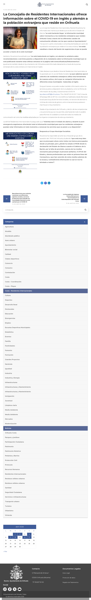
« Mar (5, 551)
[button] (87, 4)
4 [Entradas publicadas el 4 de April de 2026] (29, 534)
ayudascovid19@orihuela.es (50, 94)
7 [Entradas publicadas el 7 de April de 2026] (10, 537)
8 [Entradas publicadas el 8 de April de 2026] (15, 537)
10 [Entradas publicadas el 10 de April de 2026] (24, 537)
